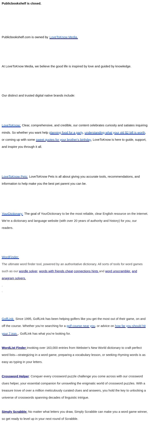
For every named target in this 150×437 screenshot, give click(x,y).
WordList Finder (14, 347)
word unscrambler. (118, 271)
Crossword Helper (15, 376)
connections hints (86, 271)
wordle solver (28, 271)
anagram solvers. (14, 278)
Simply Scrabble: (14, 411)
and (134, 271)
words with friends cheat (56, 271)
